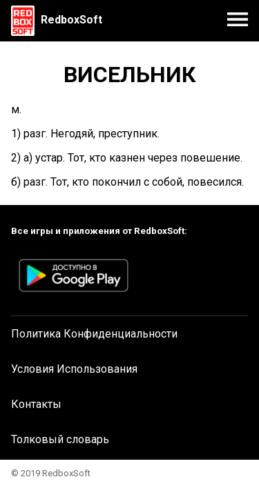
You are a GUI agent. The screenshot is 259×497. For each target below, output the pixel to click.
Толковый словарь (60, 439)
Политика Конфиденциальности (94, 333)
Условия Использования (74, 369)
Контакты (36, 404)
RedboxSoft (71, 19)
